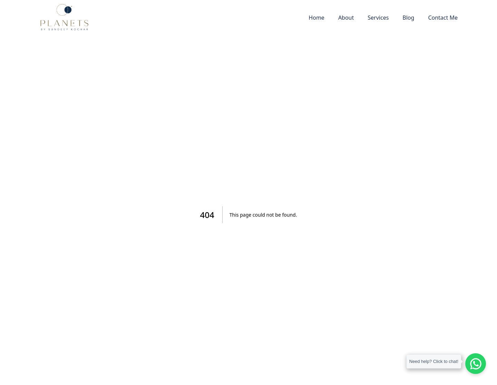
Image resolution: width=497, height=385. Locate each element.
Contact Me (443, 17)
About (346, 17)
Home (316, 17)
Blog (408, 17)
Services (378, 17)
